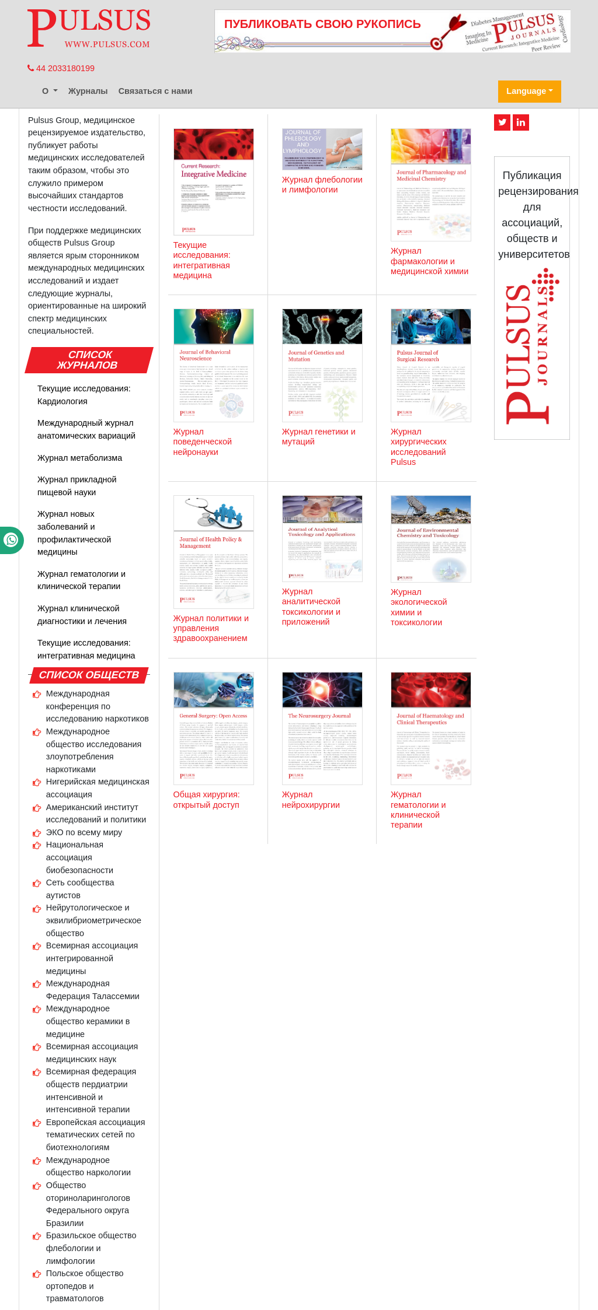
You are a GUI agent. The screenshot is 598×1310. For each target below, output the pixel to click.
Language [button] (526, 91)
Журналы (88, 91)
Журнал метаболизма (79, 458)
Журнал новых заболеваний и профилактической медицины (74, 532)
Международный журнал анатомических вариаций (86, 429)
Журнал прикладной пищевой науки (77, 486)
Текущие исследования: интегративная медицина (86, 649)
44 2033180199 (61, 68)
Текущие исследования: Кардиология (84, 395)
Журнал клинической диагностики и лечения (82, 615)
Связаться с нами (156, 91)
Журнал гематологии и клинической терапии (81, 580)
